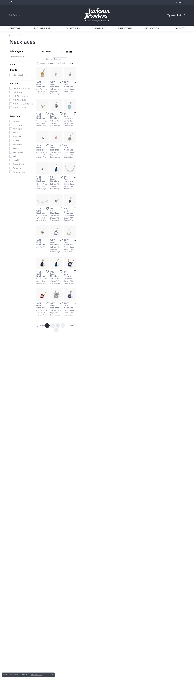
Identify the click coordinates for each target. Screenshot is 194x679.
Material (13, 83)
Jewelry (99, 28)
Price (12, 64)
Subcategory (16, 51)
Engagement (41, 28)
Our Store (125, 28)
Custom (14, 28)
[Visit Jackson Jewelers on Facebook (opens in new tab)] (11, 2)
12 (122, 563)
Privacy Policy (37, 674)
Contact (179, 28)
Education (152, 28)
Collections (72, 28)
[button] (180, 2)
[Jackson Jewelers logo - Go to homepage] (97, 15)
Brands (13, 70)
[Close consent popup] (52, 674)
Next (180, 63)
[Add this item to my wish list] (83, 118)
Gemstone (14, 116)
